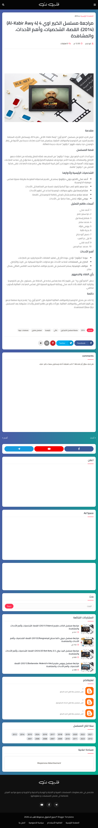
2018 (60, 734)
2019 (67, 734)
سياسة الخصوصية (36, 822)
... (82, 688)
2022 (83, 734)
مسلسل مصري (37, 330)
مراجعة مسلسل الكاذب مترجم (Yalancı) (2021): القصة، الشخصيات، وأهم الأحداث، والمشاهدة (44, 627)
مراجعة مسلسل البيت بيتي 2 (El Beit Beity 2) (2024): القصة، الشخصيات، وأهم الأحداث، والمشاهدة (42, 652)
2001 (30, 738)
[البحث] (53, 606)
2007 (52, 738)
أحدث (92, 437)
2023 (83, 738)
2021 (90, 734)
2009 (60, 738)
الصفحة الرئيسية (87, 16)
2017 (52, 734)
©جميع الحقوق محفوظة (47, 817)
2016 (45, 734)
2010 (67, 738)
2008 (45, 738)
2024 (37, 734)
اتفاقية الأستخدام (54, 822)
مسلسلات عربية (23, 330)
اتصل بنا (22, 822)
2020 (75, 734)
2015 (30, 734)
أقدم (6, 437)
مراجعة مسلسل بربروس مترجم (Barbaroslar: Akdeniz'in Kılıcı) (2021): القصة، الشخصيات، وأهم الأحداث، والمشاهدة (46, 665)
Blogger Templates (66, 817)
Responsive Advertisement (49, 763)
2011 (75, 738)
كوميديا (47, 330)
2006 (37, 738)
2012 (15, 734)
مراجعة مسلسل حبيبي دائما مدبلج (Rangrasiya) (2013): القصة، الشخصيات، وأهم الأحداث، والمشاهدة (44, 640)
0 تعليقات (64, 43)
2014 (77, 16)
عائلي (55, 330)
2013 (90, 738)
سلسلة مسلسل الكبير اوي (69, 330)
